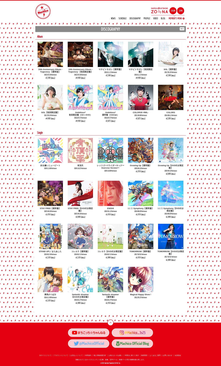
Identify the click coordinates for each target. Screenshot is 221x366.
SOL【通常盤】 (171, 69)
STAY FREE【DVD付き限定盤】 (80, 209)
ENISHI (110, 208)
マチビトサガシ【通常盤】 (110, 69)
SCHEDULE (122, 18)
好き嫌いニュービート (50, 165)
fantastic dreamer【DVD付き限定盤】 (80, 295)
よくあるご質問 (155, 355)
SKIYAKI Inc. (117, 363)
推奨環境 (144, 355)
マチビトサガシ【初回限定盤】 (141, 70)
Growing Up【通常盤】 (140, 165)
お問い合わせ (167, 355)
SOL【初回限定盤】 (50, 112)
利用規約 (88, 355)
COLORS (171, 112)
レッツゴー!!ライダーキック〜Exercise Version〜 (110, 166)
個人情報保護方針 (100, 355)
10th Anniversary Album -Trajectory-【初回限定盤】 (80, 70)
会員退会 (178, 355)
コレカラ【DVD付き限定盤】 (110, 251)
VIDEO (155, 18)
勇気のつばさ (50, 294)
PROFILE (146, 18)
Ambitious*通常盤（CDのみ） (110, 113)
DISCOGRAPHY (135, 18)
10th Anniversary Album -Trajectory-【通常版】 (50, 70)
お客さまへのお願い (115, 355)
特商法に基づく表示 (132, 355)
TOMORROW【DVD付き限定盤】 (170, 252)
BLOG (163, 18)
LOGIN (173, 11)
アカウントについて (61, 355)
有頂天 (80, 165)
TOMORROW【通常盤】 (141, 251)
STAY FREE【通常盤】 (50, 208)
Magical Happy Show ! (140, 294)
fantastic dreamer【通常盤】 (110, 295)
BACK (182, 29)
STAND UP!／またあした (50, 251)
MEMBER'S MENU (176, 18)
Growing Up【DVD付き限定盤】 (170, 166)
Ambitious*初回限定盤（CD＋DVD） (80, 113)
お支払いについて (76, 355)
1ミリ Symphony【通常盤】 (140, 208)
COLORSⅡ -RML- (140, 112)
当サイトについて (45, 355)
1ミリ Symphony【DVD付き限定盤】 (171, 209)
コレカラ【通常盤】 (80, 251)
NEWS (113, 18)
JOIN (180, 11)
